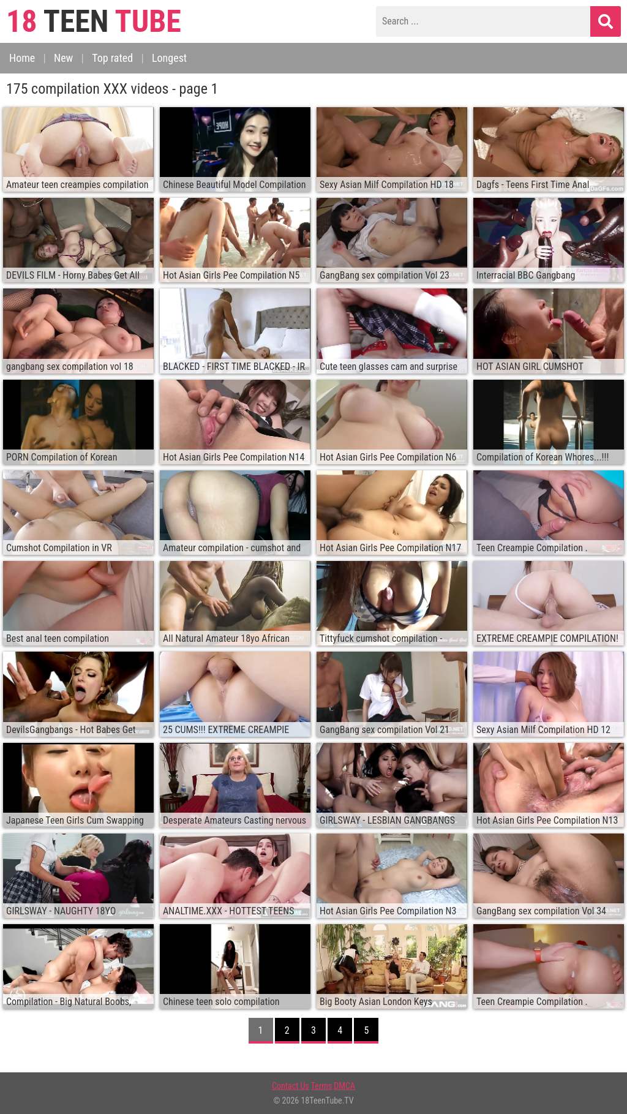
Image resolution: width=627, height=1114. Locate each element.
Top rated (112, 57)
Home (22, 57)
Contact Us (290, 1086)
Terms (321, 1086)
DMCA (344, 1086)
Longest (169, 57)
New (63, 57)
